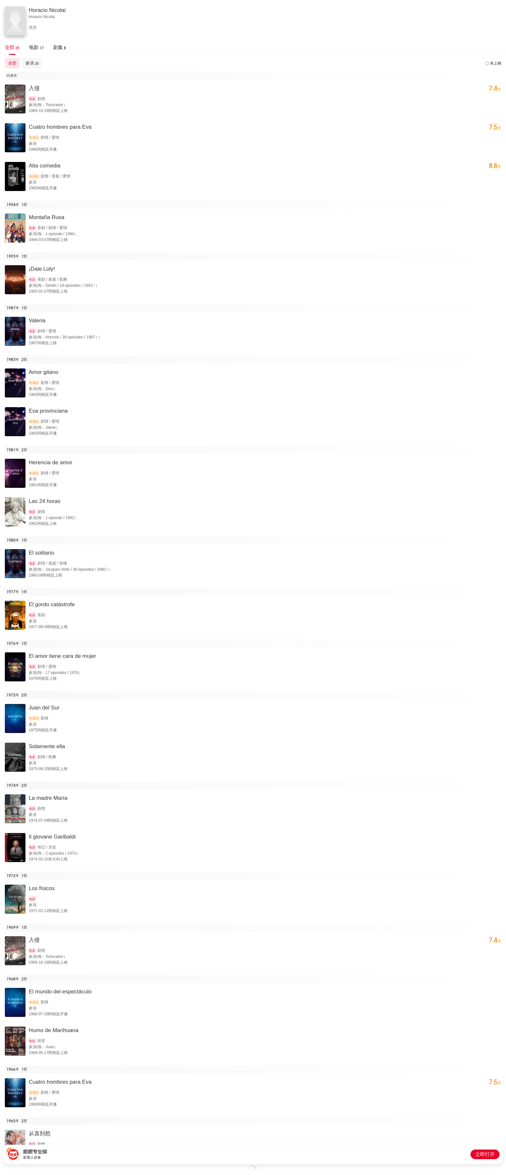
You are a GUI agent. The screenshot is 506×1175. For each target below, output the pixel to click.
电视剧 (34, 137)
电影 (32, 99)
